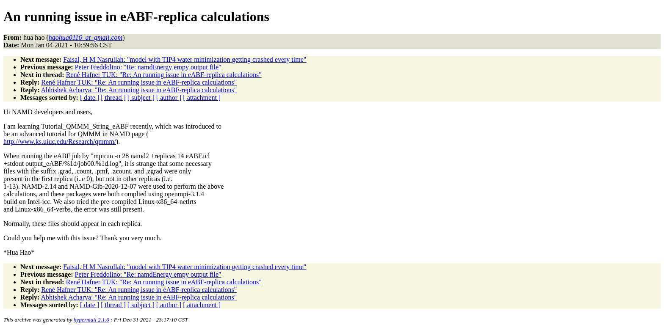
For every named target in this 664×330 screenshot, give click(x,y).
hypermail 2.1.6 (91, 319)
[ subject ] (141, 97)
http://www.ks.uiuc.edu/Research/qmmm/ (59, 141)
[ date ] (89, 97)
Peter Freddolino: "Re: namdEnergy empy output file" (148, 67)
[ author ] (169, 97)
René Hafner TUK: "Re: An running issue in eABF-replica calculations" (164, 74)
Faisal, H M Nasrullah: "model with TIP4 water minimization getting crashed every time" (184, 59)
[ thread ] (113, 97)
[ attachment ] (202, 97)
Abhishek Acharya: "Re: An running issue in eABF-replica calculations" (139, 90)
